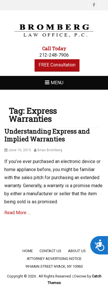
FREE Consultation (57, 65)
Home (27, 251)
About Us (77, 251)
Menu (57, 82)
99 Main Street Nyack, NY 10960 (54, 266)
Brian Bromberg (49, 150)
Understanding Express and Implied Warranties (47, 135)
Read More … (17, 212)
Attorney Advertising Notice (54, 258)
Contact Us (50, 251)
